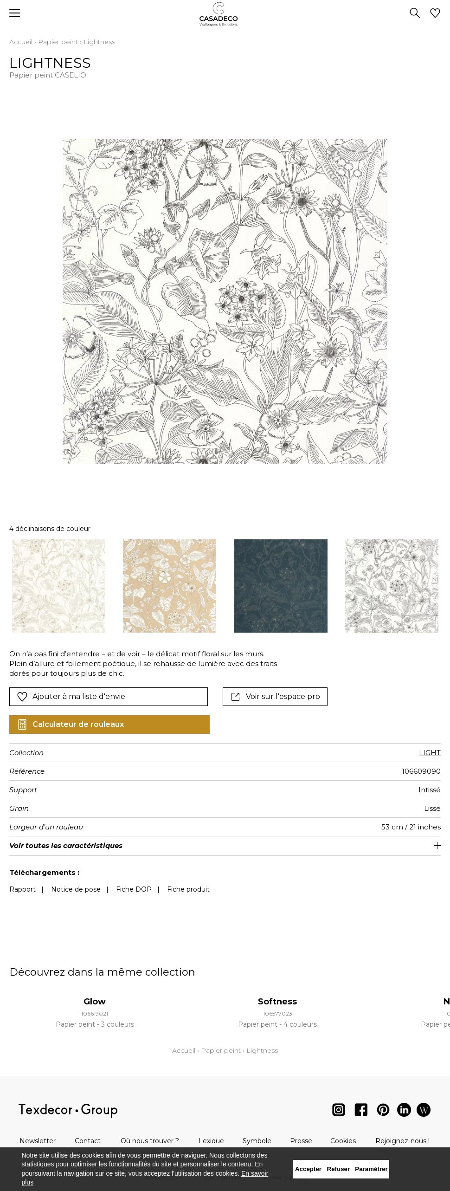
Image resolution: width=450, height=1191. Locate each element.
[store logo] (225, 14)
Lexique (211, 1141)
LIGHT (430, 752)
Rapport (22, 889)
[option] (58, 586)
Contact (88, 1141)
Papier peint (58, 42)
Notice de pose (76, 889)
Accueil (20, 42)
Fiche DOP (134, 889)
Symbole (257, 1141)
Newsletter (37, 1141)
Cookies (343, 1141)
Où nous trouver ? (150, 1141)
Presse (301, 1141)
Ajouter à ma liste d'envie (71, 696)
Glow (95, 1002)
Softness (277, 1002)
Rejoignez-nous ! (402, 1141)
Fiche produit (188, 889)
